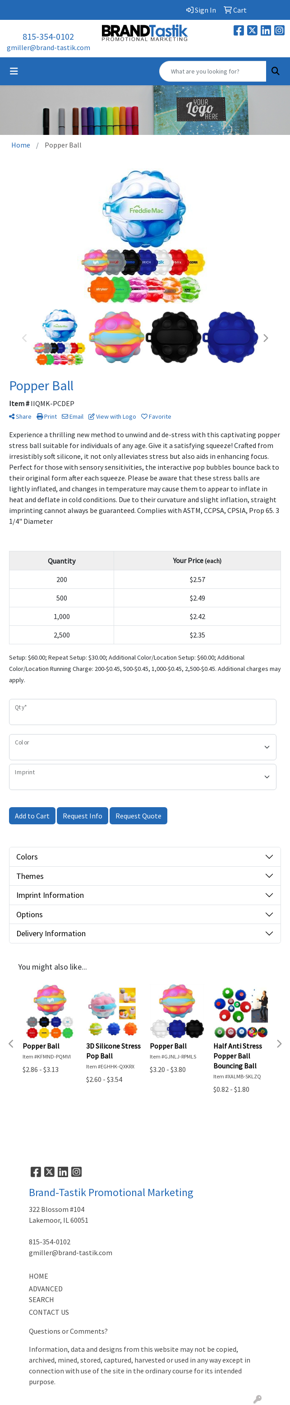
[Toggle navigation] (14, 71)
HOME (38, 1275)
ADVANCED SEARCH (46, 1294)
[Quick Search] (213, 71)
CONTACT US (49, 1312)
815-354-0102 (48, 36)
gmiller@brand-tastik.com (48, 47)
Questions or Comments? (68, 1331)
